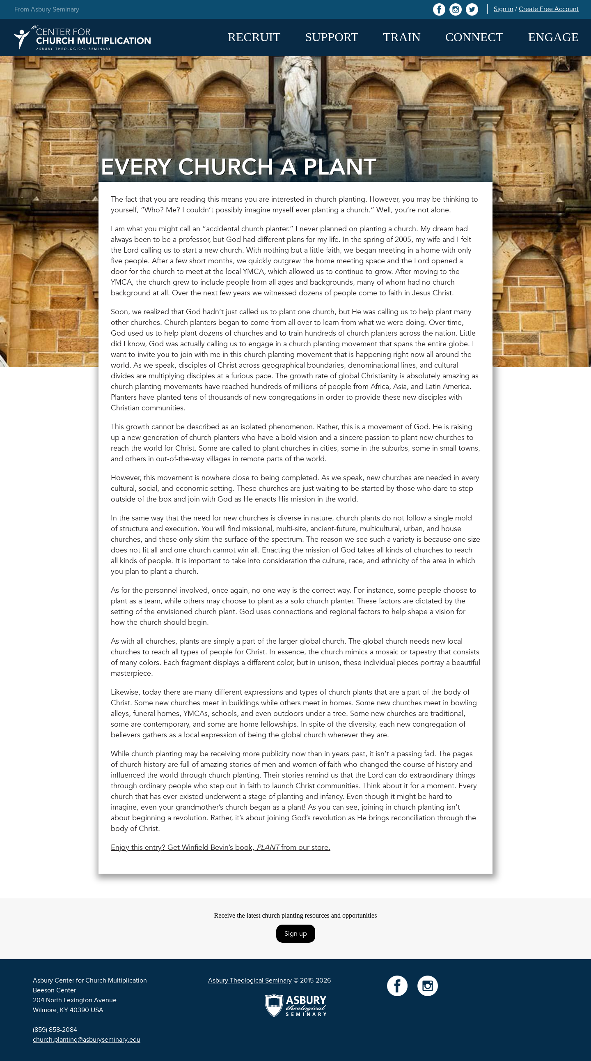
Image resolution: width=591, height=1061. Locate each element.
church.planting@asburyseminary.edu (86, 1040)
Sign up (295, 933)
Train (402, 37)
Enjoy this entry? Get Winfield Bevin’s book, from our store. (220, 847)
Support (331, 37)
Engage (553, 37)
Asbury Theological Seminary (250, 980)
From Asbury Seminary (46, 9)
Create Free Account (549, 9)
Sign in (503, 9)
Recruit (254, 37)
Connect (474, 37)
